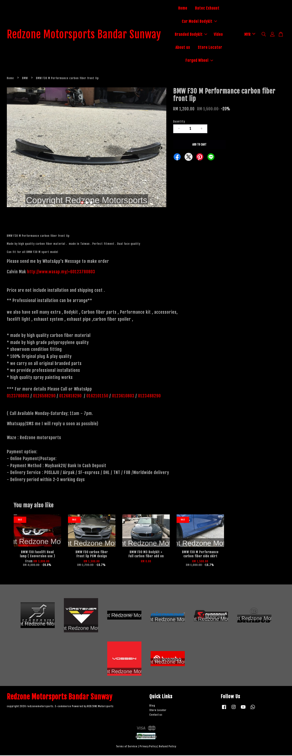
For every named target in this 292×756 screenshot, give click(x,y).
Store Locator (215, 48)
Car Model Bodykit (204, 21)
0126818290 (71, 396)
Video (223, 34)
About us (187, 48)
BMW (25, 79)
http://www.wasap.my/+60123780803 (61, 272)
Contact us (155, 715)
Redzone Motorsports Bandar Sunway (89, 35)
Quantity (179, 122)
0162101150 (96, 396)
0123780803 (19, 396)
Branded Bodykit (196, 34)
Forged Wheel (204, 61)
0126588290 (44, 396)
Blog (152, 706)
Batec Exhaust (212, 8)
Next (160, 148)
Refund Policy (167, 747)
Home (187, 8)
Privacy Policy (148, 747)
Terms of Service (126, 747)
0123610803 (123, 396)
